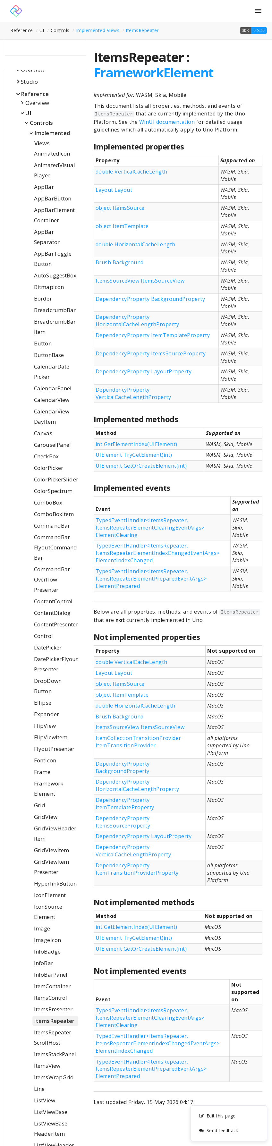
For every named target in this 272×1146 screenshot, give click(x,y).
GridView (45, 816)
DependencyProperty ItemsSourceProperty (151, 353)
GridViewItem (51, 850)
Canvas (43, 433)
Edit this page (217, 1116)
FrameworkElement (48, 788)
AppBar (44, 187)
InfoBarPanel (50, 974)
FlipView (45, 725)
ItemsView (47, 1065)
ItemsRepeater (142, 30)
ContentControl (53, 601)
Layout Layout (114, 189)
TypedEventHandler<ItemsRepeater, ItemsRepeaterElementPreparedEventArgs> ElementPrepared (151, 579)
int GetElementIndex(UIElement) (136, 444)
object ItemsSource (120, 207)
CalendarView (51, 399)
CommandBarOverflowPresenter (52, 579)
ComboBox (48, 502)
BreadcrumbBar (55, 310)
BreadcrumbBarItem (55, 326)
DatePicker (48, 647)
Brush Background (120, 262)
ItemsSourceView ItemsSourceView (140, 280)
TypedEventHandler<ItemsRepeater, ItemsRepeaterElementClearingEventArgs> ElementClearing (150, 528)
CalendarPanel (53, 388)
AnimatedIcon (52, 153)
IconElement (50, 895)
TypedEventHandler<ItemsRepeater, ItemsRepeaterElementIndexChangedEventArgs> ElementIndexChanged (158, 553)
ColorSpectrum (53, 491)
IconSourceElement (48, 912)
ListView (44, 1100)
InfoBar (43, 963)
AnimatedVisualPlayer (54, 170)
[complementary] (228, 1124)
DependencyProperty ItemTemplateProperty (153, 335)
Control (43, 636)
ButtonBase (49, 355)
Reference (35, 94)
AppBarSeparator (47, 237)
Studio (29, 81)
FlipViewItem (50, 737)
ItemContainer (52, 986)
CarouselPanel (52, 444)
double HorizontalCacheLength (135, 244)
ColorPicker (48, 467)
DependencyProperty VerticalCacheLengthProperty (133, 393)
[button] (253, 30)
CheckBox (46, 456)
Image (42, 928)
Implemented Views (98, 30)
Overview (37, 102)
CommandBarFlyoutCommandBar (55, 547)
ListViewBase (50, 1112)
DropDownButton (48, 686)
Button (43, 343)
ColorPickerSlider (56, 479)
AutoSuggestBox (55, 275)
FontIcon (45, 760)
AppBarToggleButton (53, 258)
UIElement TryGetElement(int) (134, 454)
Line (39, 1088)
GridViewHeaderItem (55, 833)
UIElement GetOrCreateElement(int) (141, 465)
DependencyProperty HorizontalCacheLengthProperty (137, 320)
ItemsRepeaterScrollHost (52, 1037)
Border (43, 298)
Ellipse (42, 702)
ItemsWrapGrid (54, 1077)
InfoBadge (47, 951)
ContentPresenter (56, 624)
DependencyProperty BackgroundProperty (150, 298)
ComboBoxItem (54, 514)
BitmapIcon (49, 287)
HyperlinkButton (55, 883)
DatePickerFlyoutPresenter (56, 664)
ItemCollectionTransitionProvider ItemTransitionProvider (138, 741)
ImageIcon (47, 940)
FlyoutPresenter (54, 748)
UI (28, 113)
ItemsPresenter (53, 1009)
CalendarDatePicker (51, 371)
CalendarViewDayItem (51, 416)
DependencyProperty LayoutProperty (144, 371)
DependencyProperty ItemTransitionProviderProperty (137, 869)
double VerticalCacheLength (131, 171)
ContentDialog (52, 612)
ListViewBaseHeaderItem (50, 1128)
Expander (46, 714)
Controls (41, 122)
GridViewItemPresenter (51, 867)
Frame (42, 772)
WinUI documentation (167, 121)
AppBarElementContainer (54, 215)
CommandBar (52, 525)
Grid (39, 805)
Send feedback (218, 1131)
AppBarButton (52, 198)
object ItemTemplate (122, 226)
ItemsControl (50, 997)
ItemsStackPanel (55, 1054)
